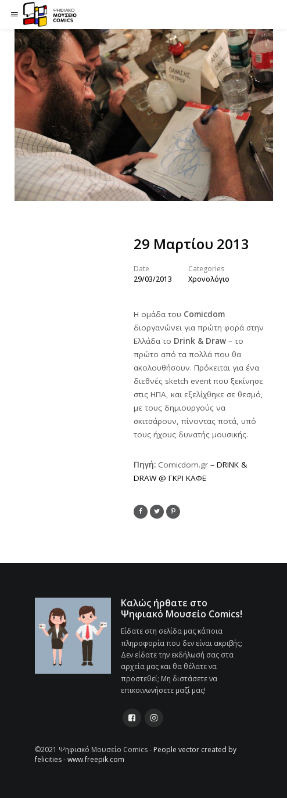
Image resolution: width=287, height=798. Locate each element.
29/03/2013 (153, 279)
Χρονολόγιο (208, 279)
